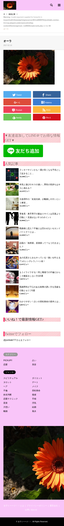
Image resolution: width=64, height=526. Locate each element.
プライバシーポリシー (37, 505)
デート (35, 382)
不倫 (5, 390)
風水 (34, 411)
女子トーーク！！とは (14, 505)
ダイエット (37, 378)
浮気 (34, 403)
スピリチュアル (10, 378)
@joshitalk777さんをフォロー (17, 340)
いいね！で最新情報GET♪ (24, 319)
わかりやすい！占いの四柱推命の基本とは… (39, 301)
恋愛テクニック (10, 399)
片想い (6, 407)
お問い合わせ (31, 510)
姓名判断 (7, 394)
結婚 (34, 407)
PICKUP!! (7, 360)
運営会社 (54, 505)
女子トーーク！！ (25, 522)
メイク (35, 386)
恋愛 (5, 364)
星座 (5, 403)
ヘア (5, 386)
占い (34, 360)
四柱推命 (36, 390)
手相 (34, 399)
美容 (34, 364)
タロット (7, 382)
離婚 (5, 411)
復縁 (34, 394)
